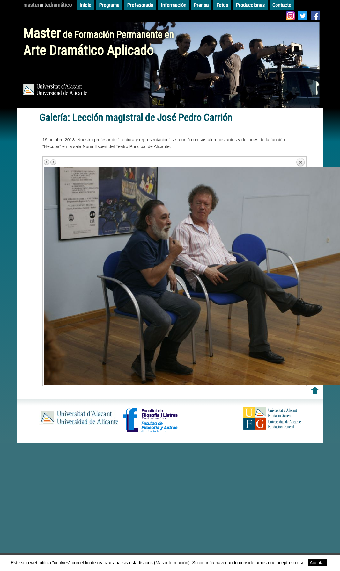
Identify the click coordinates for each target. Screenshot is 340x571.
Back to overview (300, 162)
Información (173, 5)
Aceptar (317, 562)
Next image (53, 162)
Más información (171, 562)
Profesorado (140, 5)
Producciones (250, 5)
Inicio (85, 5)
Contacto (281, 5)
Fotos (222, 5)
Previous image (47, 162)
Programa (109, 5)
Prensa (201, 5)
